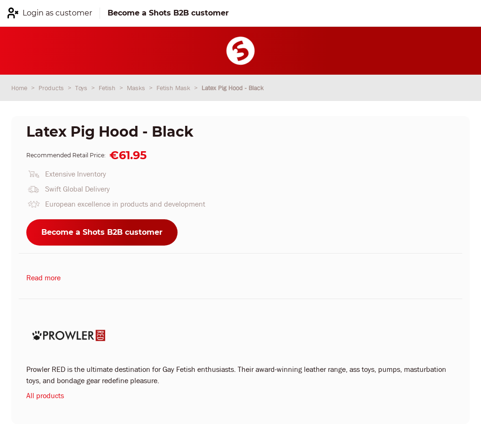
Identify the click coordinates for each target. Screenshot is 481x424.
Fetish (108, 88)
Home (20, 88)
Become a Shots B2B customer (102, 232)
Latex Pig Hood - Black (233, 88)
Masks (137, 88)
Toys (82, 88)
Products (52, 88)
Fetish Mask (174, 88)
